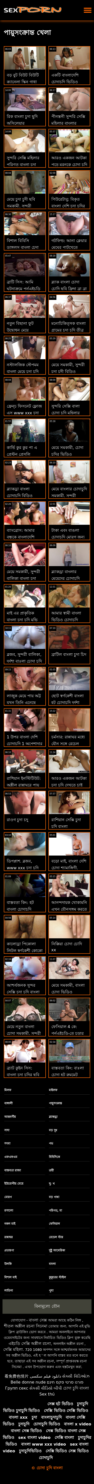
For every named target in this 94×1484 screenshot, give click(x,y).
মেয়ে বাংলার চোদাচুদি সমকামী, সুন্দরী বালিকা (69, 496)
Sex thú (47, 1394)
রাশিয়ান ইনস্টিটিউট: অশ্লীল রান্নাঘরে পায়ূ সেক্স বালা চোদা (24, 785)
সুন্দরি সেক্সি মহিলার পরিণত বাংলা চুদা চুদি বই (23, 165)
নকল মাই (9, 1223)
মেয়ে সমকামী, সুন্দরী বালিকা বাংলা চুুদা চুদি (23, 578)
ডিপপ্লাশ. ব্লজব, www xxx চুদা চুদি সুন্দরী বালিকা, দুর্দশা (23, 868)
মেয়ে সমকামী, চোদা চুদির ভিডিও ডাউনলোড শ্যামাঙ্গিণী (69, 454)
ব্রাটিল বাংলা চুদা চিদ (68, 654)
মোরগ (8, 1197)
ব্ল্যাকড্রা (53, 1117)
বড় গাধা (54, 1197)
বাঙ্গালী (8, 1103)
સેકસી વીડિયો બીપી (45, 1388)
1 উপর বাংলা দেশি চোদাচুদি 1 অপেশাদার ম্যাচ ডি (24, 744)
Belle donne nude (28, 1382)
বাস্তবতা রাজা (12, 1170)
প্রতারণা (9, 1250)
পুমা (51, 1290)
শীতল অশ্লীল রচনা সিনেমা (25, 1326)
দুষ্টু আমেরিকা (57, 1250)
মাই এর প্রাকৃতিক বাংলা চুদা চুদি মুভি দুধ (22, 620)
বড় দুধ (53, 1130)
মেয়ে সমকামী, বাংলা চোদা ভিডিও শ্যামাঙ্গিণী (68, 992)
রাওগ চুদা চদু (17, 819)
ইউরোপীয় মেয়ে (13, 1183)
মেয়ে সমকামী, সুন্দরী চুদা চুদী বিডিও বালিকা (68, 371)
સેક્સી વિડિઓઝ (75, 1376)
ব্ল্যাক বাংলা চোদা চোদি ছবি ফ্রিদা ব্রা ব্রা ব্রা (69, 289)
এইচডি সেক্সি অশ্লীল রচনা (30, 1343)
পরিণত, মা (55, 1210)
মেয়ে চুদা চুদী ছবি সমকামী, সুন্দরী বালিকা (21, 206)
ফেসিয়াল (54, 1223)
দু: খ (52, 1183)
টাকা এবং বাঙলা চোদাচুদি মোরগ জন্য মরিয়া (68, 537)
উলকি (8, 1264)
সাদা (6, 1130)
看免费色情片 (17, 1376)
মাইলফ (53, 1090)
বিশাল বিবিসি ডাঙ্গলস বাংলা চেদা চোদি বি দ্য (23, 247)
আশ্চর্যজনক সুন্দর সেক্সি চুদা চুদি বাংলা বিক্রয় (23, 992)
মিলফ (7, 1090)
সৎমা (7, 1143)
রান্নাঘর (8, 1237)
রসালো (8, 1210)
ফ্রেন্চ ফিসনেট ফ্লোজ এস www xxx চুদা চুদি (24, 413)
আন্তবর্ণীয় (10, 1117)
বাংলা (52, 1264)
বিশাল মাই (10, 1277)
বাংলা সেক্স (38, 1320)
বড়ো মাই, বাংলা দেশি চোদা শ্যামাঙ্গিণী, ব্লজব (68, 868)
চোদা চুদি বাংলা (76, 1388)
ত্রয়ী (51, 1170)
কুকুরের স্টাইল (57, 1277)
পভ (51, 1143)
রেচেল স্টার (56, 1237)
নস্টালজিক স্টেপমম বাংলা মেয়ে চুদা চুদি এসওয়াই (23, 371)
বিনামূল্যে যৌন (46, 1306)
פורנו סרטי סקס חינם (65, 1382)
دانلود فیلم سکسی (45, 1376)
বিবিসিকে (54, 1157)
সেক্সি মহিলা (13, 1349)
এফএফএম (10, 1157)
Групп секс (16, 1388)
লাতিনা (8, 1290)
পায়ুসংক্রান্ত (55, 1103)
